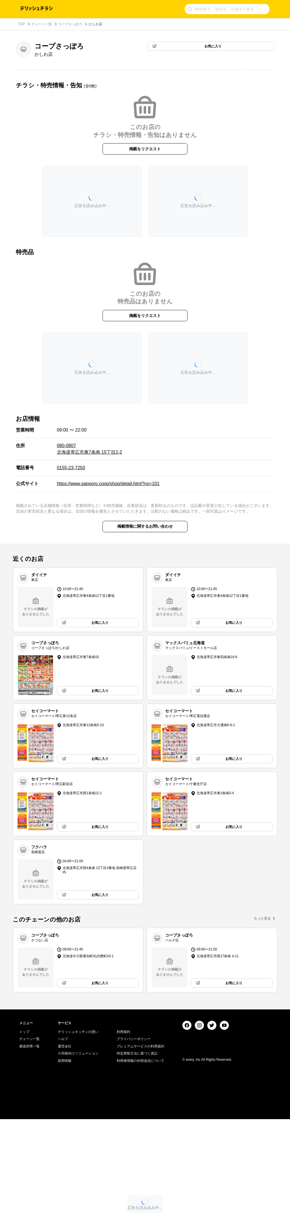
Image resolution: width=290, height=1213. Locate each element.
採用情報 (64, 1155)
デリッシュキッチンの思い (78, 1126)
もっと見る (262, 918)
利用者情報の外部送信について (140, 1155)
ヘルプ (63, 1133)
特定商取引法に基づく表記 (137, 1147)
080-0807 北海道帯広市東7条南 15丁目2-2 (89, 448)
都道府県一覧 (29, 1140)
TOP (21, 24)
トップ (24, 1126)
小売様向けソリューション (78, 1147)
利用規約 (123, 1126)
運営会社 (64, 1140)
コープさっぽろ (70, 24)
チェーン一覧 (41, 24)
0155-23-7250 (71, 467)
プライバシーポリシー (134, 1133)
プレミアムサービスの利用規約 (140, 1140)
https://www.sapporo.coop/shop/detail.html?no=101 (108, 483)
